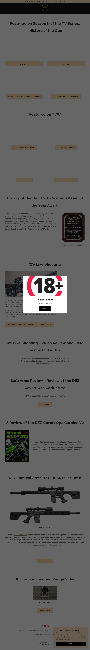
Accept (45, 308)
